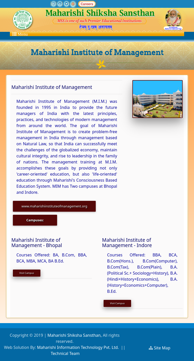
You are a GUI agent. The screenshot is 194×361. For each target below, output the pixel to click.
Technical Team (65, 353)
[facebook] (53, 3)
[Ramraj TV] (73, 3)
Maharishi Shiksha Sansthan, (74, 335)
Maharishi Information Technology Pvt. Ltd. (78, 347)
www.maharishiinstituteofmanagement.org (54, 206)
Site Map (164, 348)
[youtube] (59, 3)
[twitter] (66, 3)
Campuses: (35, 220)
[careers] (87, 3)
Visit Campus (26, 273)
